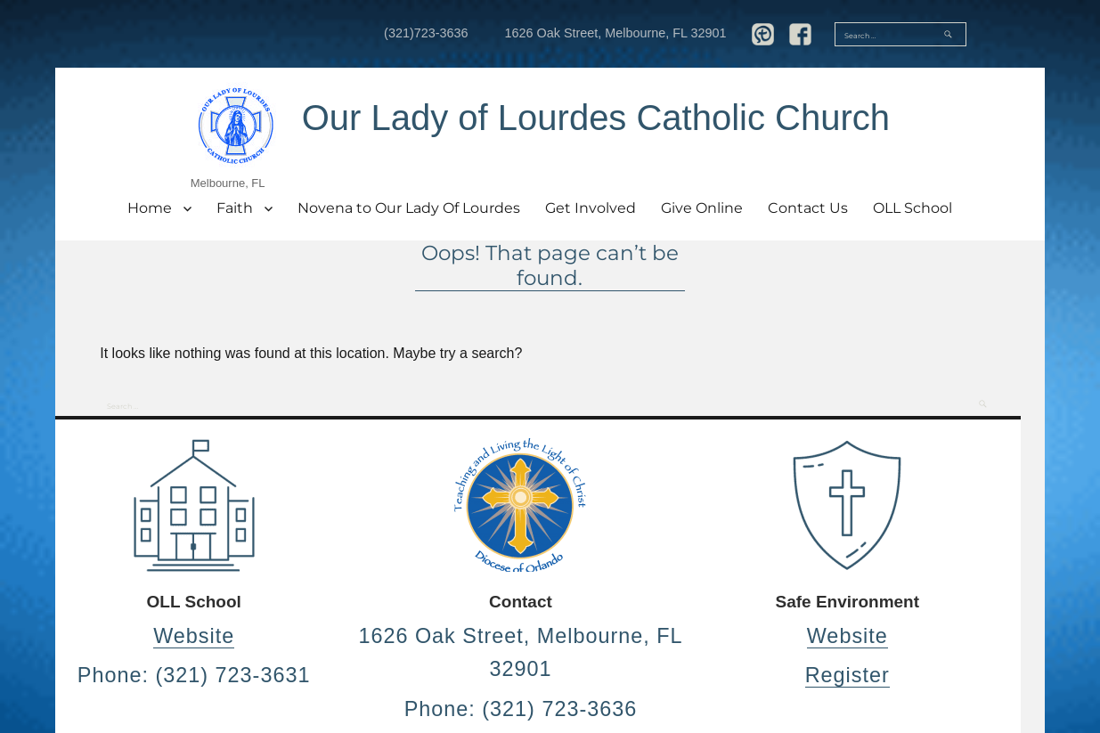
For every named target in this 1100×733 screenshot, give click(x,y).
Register (847, 675)
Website (193, 635)
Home (149, 208)
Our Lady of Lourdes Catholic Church (596, 117)
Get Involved (590, 208)
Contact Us (808, 208)
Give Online (702, 208)
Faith (234, 208)
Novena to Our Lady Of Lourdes (408, 208)
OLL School (912, 208)
